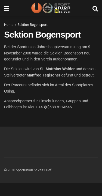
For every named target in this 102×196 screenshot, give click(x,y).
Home (8, 24)
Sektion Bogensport (33, 24)
